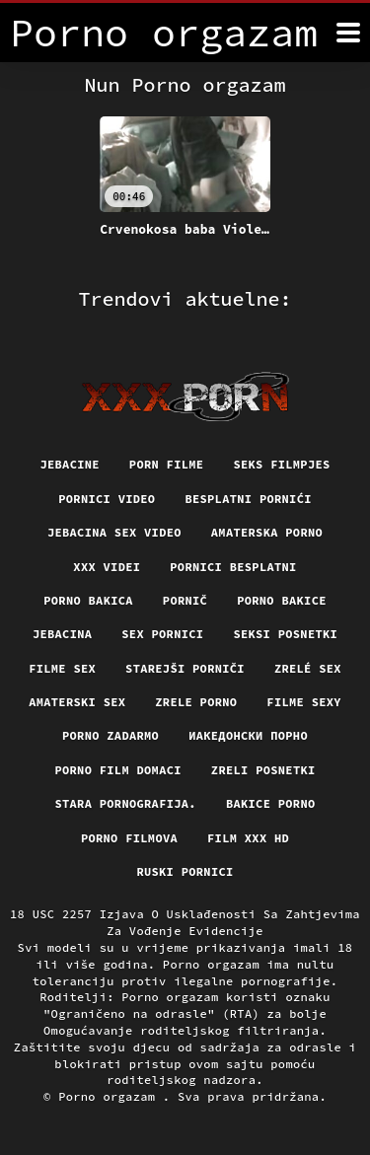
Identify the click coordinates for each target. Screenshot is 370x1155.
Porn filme (166, 464)
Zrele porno (196, 701)
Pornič (185, 600)
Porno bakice (282, 600)
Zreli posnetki (263, 769)
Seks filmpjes (281, 464)
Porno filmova (129, 837)
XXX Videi (106, 566)
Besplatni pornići (248, 498)
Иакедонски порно (248, 735)
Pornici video (106, 498)
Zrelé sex (307, 668)
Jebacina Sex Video (114, 532)
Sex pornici (162, 633)
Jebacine (69, 464)
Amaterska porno (267, 532)
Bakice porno (271, 803)
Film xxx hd (248, 837)
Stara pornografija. (124, 803)
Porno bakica (88, 600)
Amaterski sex (77, 701)
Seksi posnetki (285, 633)
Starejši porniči (185, 668)
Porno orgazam (110, 1096)
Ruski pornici (184, 871)
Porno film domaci (117, 769)
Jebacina (62, 633)
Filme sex (62, 668)
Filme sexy (303, 701)
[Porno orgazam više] (348, 32)
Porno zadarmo (110, 735)
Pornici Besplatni (233, 566)
